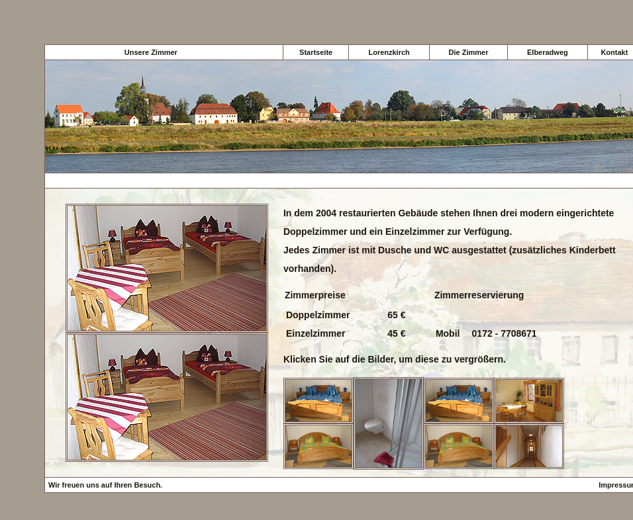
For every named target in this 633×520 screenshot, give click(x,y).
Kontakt (614, 52)
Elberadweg (547, 52)
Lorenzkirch (388, 52)
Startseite (315, 52)
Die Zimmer (469, 52)
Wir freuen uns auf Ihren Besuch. (105, 485)
